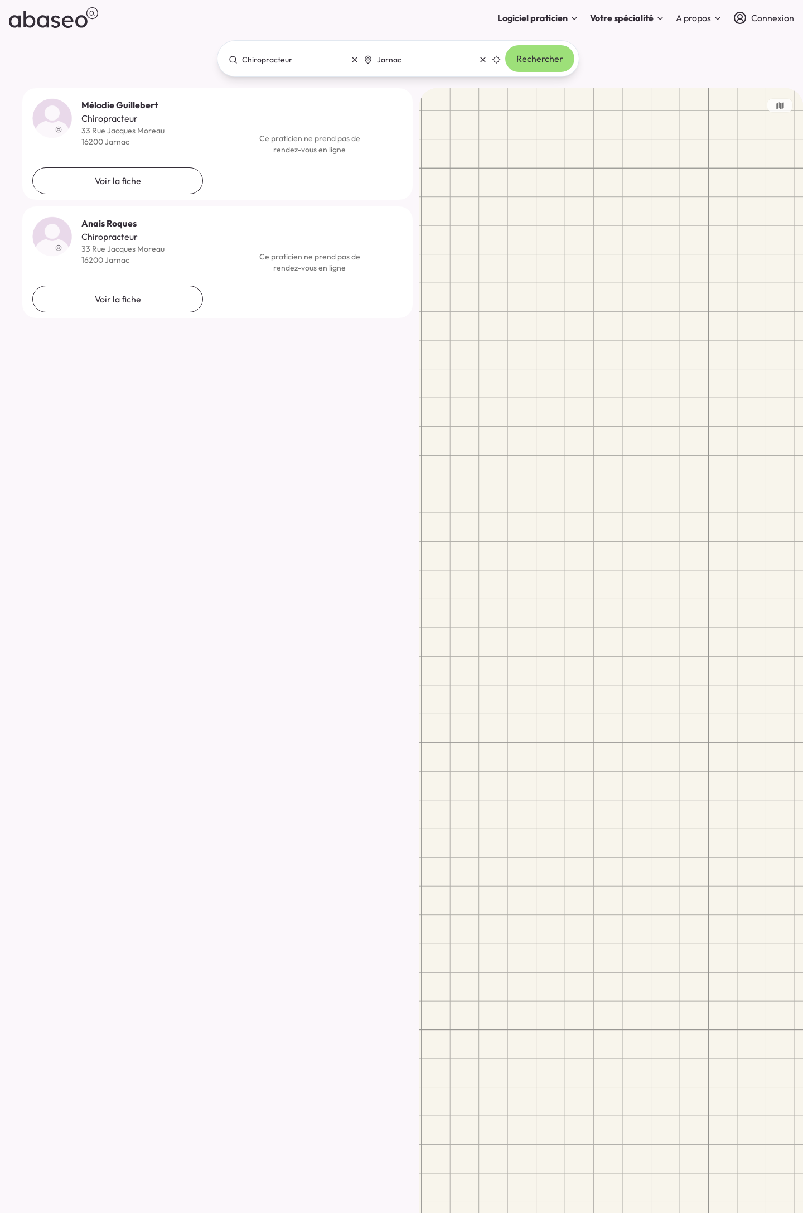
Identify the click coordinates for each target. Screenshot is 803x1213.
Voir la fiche (118, 180)
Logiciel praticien (538, 17)
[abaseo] (53, 17)
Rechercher (539, 58)
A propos (699, 17)
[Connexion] (763, 18)
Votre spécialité (627, 17)
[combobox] (290, 60)
